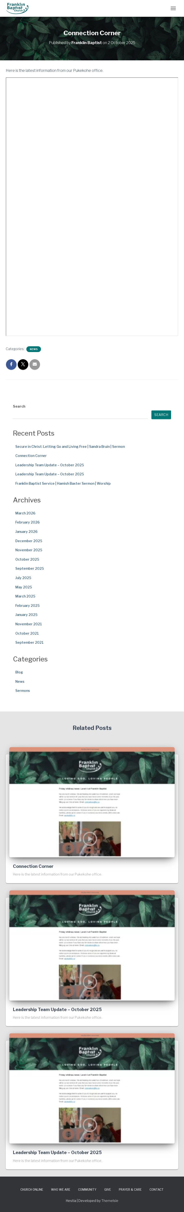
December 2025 (28, 541)
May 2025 (23, 587)
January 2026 (26, 531)
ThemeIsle (109, 1201)
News (34, 349)
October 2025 (27, 559)
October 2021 (27, 633)
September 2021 (29, 642)
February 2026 (27, 522)
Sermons (22, 691)
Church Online (31, 1189)
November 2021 (28, 624)
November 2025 (28, 550)
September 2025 (29, 568)
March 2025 (25, 596)
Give (107, 1189)
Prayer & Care (130, 1189)
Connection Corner (31, 456)
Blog (19, 672)
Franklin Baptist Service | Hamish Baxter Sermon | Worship (63, 483)
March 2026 (25, 513)
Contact (157, 1189)
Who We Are (60, 1189)
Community (87, 1189)
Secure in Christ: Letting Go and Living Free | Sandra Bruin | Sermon (70, 446)
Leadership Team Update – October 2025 (49, 465)
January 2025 (26, 615)
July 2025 (23, 578)
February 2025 (27, 605)
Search (19, 406)
